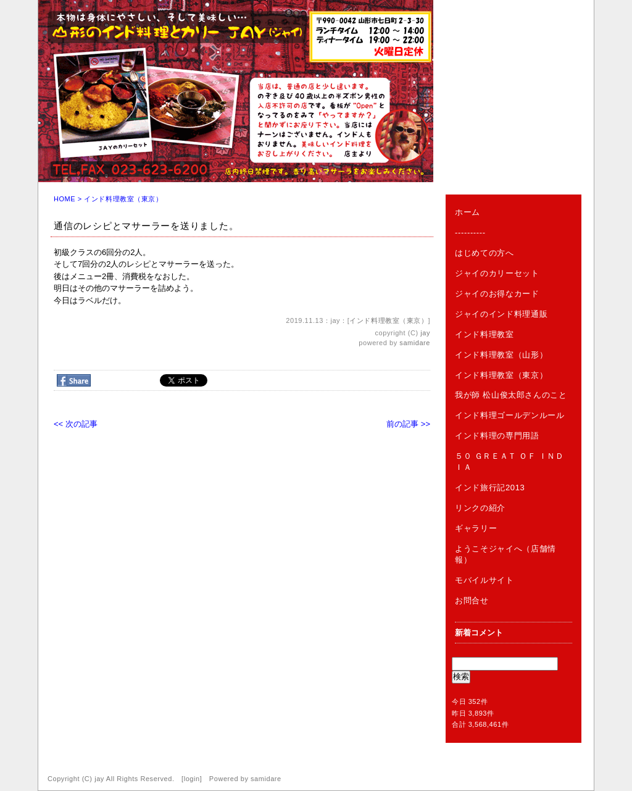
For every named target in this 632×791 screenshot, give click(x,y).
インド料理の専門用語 (497, 435)
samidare (414, 342)
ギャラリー (476, 528)
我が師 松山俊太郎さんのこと (511, 395)
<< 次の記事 (76, 424)
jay (425, 333)
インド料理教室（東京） (123, 199)
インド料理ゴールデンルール (509, 415)
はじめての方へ (484, 252)
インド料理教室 (484, 334)
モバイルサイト (484, 580)
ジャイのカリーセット (497, 273)
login (192, 778)
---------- (470, 232)
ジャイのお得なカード (497, 293)
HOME (64, 199)
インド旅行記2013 (490, 487)
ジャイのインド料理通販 (501, 314)
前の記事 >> (408, 424)
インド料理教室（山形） (501, 354)
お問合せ (472, 600)
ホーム (467, 212)
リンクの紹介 (480, 508)
